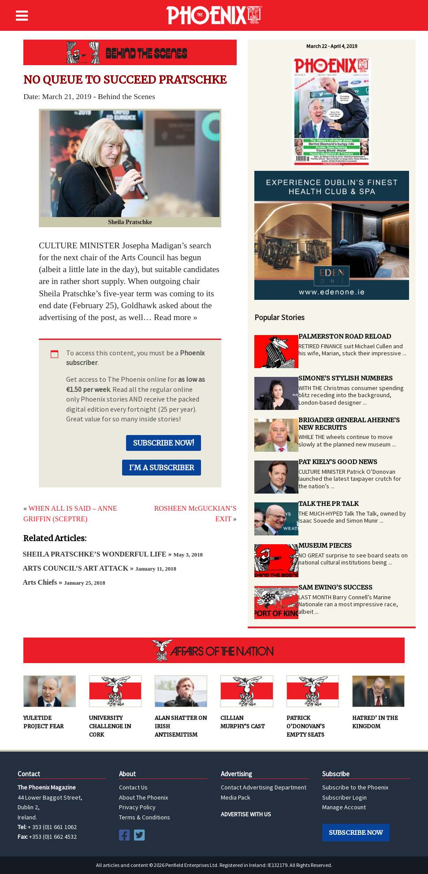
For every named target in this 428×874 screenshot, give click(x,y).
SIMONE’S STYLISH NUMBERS (345, 378)
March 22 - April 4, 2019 (331, 46)
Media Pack (235, 797)
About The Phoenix (143, 797)
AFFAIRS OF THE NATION (214, 650)
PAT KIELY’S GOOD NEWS (337, 462)
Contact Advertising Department (263, 787)
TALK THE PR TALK (328, 504)
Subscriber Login (344, 797)
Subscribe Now (356, 833)
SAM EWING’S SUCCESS (335, 587)
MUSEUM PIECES (325, 545)
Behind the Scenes (130, 52)
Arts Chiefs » (63, 582)
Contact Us (133, 787)
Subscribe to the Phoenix (355, 787)
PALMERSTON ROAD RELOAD (344, 336)
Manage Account (344, 807)
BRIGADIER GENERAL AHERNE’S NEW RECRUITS (349, 423)
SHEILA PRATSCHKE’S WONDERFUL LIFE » (112, 554)
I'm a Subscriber (161, 467)
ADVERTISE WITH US (246, 814)
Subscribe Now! (163, 443)
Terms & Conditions (144, 817)
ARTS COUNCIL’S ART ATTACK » (99, 568)
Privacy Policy (137, 807)
